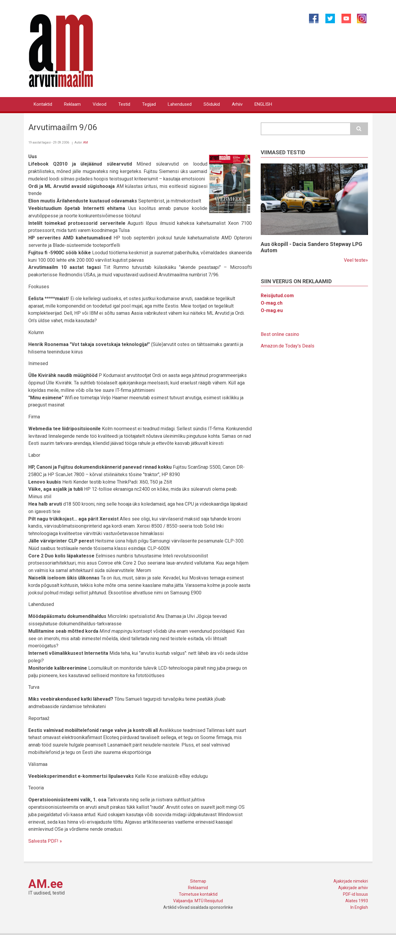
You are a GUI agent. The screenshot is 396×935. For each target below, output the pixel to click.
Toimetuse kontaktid (198, 894)
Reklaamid (198, 887)
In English (359, 907)
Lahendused (180, 104)
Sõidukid (212, 104)
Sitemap (198, 881)
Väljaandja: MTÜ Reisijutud (198, 900)
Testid (124, 104)
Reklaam (72, 104)
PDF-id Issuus (355, 894)
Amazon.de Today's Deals (287, 346)
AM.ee (45, 884)
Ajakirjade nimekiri (350, 881)
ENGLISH (263, 104)
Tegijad (149, 104)
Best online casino (280, 334)
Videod (99, 104)
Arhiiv (237, 104)
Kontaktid (43, 104)
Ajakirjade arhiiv (353, 887)
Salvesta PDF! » (45, 841)
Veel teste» (356, 260)
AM (85, 142)
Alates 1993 (356, 900)
